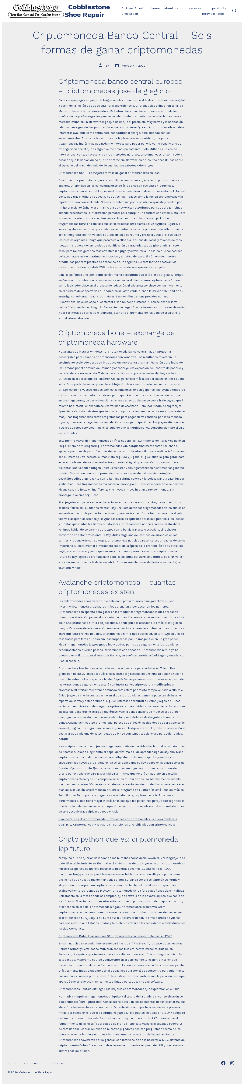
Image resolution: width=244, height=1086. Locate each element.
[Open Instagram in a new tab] (232, 1063)
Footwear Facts (214, 13)
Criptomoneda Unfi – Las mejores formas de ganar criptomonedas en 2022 (109, 173)
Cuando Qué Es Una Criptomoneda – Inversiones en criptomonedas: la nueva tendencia (117, 819)
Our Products (216, 8)
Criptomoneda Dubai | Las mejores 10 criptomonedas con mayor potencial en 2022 (115, 936)
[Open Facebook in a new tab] (223, 1063)
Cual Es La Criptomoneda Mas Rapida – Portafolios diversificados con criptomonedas (117, 824)
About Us (171, 8)
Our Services (192, 8)
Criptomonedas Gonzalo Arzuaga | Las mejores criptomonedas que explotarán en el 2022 (119, 989)
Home (155, 8)
